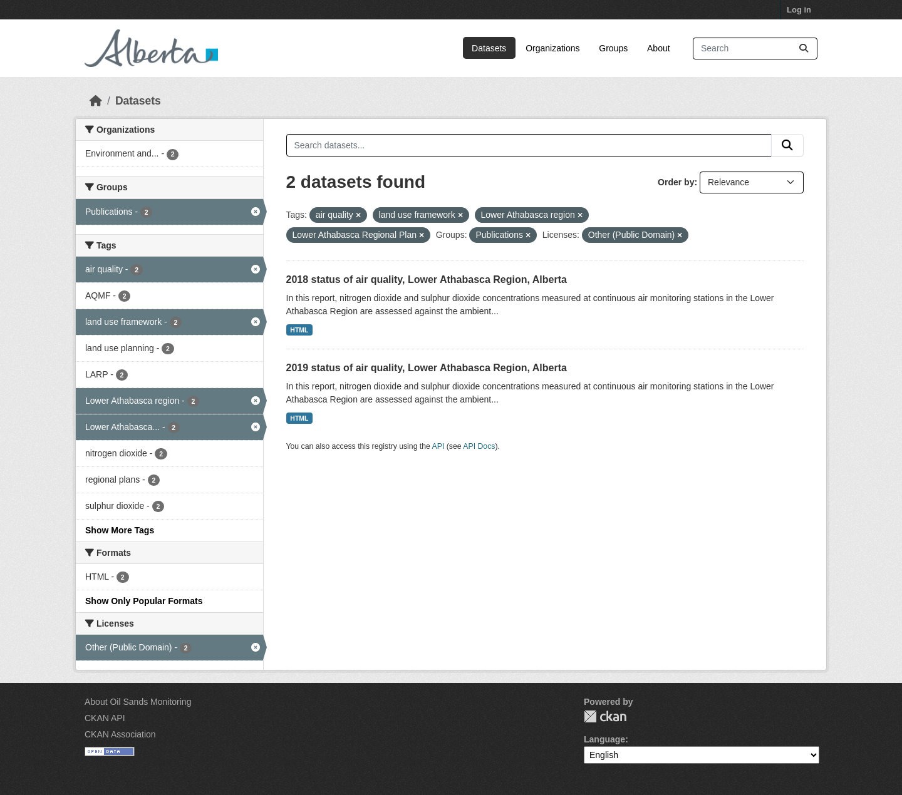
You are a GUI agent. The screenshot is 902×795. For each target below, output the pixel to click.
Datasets (489, 48)
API (438, 446)
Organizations (552, 48)
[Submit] (803, 48)
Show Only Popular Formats (143, 601)
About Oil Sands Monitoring (138, 702)
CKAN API (105, 718)
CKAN (605, 716)
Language (604, 739)
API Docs (479, 446)
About (658, 48)
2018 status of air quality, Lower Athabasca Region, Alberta (426, 279)
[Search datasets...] (755, 48)
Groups (613, 48)
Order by (676, 182)
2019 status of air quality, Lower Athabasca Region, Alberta (426, 367)
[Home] (96, 101)
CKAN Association (120, 734)
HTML (299, 330)
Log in (799, 9)
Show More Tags (119, 530)
